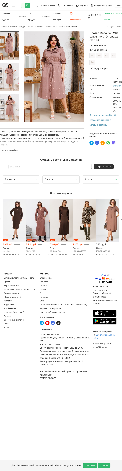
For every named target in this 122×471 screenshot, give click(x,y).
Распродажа (75, 16)
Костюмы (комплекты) (14, 312)
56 (92, 62)
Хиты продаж (31, 17)
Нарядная (45, 17)
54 (113, 55)
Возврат (43, 289)
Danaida (117, 86)
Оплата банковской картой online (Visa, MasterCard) (63, 304)
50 (99, 55)
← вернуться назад (113, 26)
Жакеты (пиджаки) (12, 297)
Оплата (43, 285)
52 (106, 55)
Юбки (6, 327)
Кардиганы (9, 304)
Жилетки (8, 301)
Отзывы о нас (46, 278)
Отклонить (90, 465)
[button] (10, 30)
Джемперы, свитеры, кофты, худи (19, 289)
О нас (42, 293)
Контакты (44, 297)
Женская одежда (6, 17)
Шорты (7, 324)
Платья (7, 316)
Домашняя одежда (12, 293)
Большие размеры (57, 17)
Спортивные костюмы (14, 320)
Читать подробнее (10, 150)
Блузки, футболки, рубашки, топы (19, 278)
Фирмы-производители (50, 308)
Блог (42, 301)
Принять (104, 465)
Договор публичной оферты (52, 312)
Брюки (7, 282)
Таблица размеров (98, 68)
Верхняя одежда (11, 285)
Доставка (44, 282)
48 (92, 55)
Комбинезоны (10, 308)
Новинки (22, 17)
